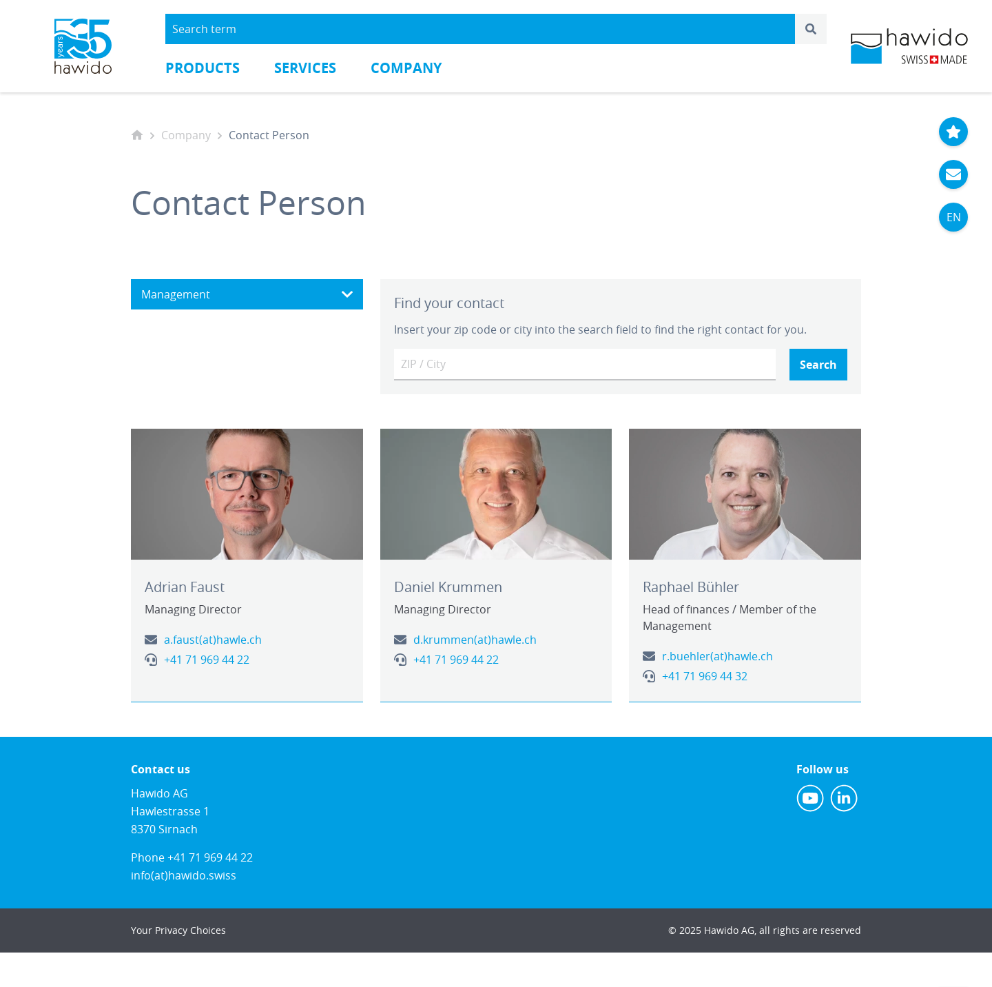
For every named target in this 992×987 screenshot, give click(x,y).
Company (406, 68)
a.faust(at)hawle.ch (213, 639)
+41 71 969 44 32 (704, 676)
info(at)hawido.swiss (183, 875)
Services (305, 68)
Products (202, 68)
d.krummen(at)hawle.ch (475, 639)
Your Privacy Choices (178, 930)
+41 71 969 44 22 (206, 659)
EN (954, 217)
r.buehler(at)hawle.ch (717, 656)
